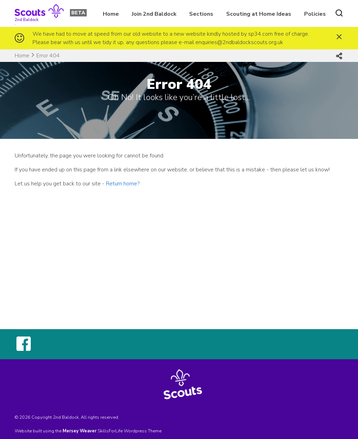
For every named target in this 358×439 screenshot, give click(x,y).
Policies (315, 14)
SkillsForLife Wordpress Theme (130, 431)
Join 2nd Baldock (154, 14)
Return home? (122, 183)
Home (111, 14)
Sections (201, 14)
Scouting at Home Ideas (258, 14)
